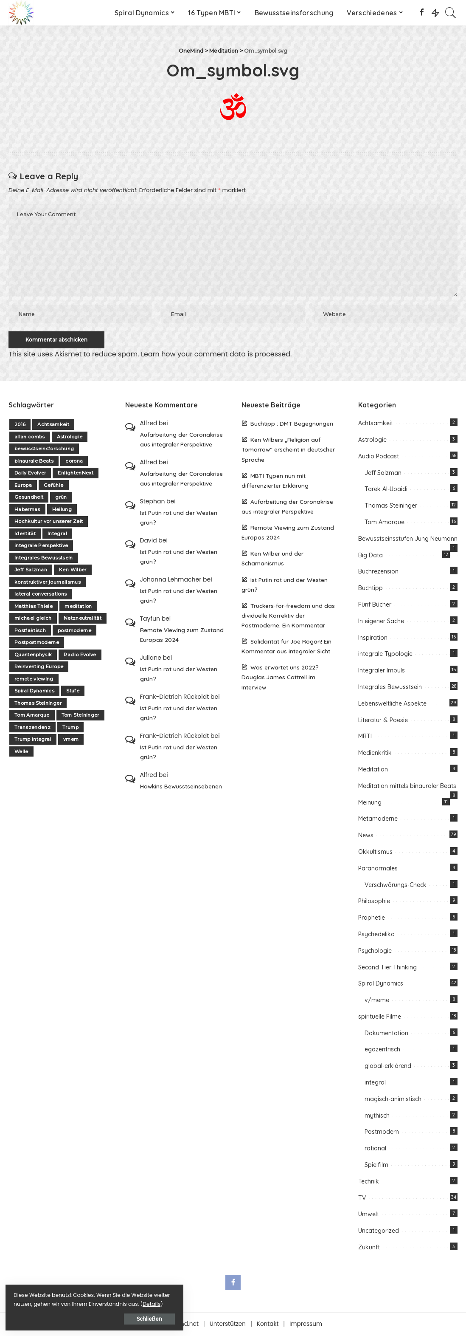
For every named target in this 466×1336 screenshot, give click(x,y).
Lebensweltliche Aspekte (392, 704)
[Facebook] (421, 12)
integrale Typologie (385, 655)
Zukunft (369, 1248)
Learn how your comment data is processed (215, 355)
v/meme (377, 1001)
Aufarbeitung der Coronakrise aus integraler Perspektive (181, 440)
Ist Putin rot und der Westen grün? (178, 518)
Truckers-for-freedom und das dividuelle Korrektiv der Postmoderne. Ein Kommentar (288, 616)
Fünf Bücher (374, 605)
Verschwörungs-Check (396, 886)
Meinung (370, 803)
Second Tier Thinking (387, 968)
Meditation (373, 770)
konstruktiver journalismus (47, 583)
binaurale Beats (33, 462)
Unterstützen (228, 1325)
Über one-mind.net (171, 1325)
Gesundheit (28, 498)
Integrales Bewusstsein (43, 559)
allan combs (29, 438)
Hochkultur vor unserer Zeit (48, 522)
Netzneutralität (82, 619)
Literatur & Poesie (383, 721)
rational (375, 1149)
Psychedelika (376, 935)
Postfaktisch (30, 631)
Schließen (99, 1317)
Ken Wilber (72, 571)
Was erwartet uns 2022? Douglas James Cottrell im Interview (280, 678)
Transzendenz (32, 728)
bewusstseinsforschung (44, 450)
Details (95, 1302)
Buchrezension (378, 572)
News (365, 836)
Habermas (27, 510)
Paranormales (378, 869)
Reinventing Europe (38, 668)
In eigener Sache (381, 622)
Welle (21, 752)
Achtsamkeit (53, 426)
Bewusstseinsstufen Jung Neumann (408, 539)
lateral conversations (40, 595)
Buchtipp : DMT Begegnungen (291, 424)
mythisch (377, 1116)
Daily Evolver (30, 474)
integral (375, 1083)
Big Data (370, 556)
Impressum (305, 1325)
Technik (368, 1182)
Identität (25, 534)
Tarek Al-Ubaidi (386, 490)
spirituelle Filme (379, 1017)
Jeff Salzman (30, 571)
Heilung (62, 510)
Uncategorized (378, 1232)
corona (74, 462)
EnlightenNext (75, 474)
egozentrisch (382, 1050)
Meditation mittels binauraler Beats (407, 787)
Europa (23, 486)
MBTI (365, 737)
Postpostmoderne (36, 644)
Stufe (72, 692)
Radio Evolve (80, 655)
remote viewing (33, 680)
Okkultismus (375, 852)
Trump (70, 728)
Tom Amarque (32, 716)
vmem (71, 740)
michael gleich (33, 619)
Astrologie (69, 438)
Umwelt (368, 1215)
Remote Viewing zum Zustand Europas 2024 (182, 635)
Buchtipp (370, 589)
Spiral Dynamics (34, 692)
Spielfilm (376, 1165)
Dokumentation (386, 1034)
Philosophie (374, 902)
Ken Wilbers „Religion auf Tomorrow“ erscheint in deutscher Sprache (288, 450)
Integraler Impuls (381, 671)
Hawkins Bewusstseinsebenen (181, 787)
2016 (19, 426)
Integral (57, 534)
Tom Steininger (80, 716)
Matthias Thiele (33, 607)
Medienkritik (375, 754)
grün (61, 498)
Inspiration (372, 638)
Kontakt (268, 1325)
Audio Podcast (378, 457)
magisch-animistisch (393, 1100)
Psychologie (375, 951)
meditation (78, 607)
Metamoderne (378, 820)
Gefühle (53, 486)
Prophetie (371, 918)
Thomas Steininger (38, 704)
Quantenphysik (33, 655)
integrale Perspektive (41, 547)
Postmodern (382, 1133)
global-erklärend (388, 1067)
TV (362, 1199)
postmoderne (74, 631)
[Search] (451, 12)
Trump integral (32, 740)
